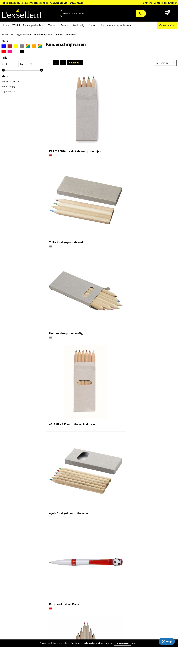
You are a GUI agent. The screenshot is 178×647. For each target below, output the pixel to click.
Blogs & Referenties (80, 572)
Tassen (64, 25)
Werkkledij (78, 25)
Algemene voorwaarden (147, 567)
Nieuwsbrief (170, 2)
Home (6, 25)
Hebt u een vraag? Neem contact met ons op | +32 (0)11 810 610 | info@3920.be (42, 2)
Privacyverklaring (144, 572)
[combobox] (98, 13)
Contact (158, 2)
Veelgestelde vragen (80, 581)
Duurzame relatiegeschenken (115, 25)
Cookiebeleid (141, 577)
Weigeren (135, 643)
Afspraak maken (166, 25)
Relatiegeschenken (33, 25)
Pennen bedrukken (43, 34)
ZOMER (16, 25)
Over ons (147, 2)
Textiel (51, 25)
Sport (92, 25)
